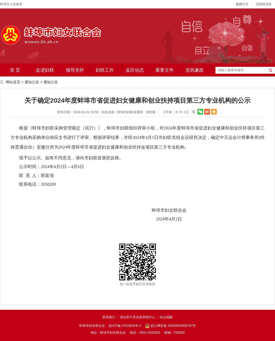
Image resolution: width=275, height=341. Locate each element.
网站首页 (13, 82)
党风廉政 (194, 70)
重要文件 (164, 70)
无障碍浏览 (264, 4)
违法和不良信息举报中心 (137, 317)
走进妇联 (45, 70)
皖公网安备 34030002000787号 (170, 326)
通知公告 (32, 82)
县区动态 (135, 70)
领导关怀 (75, 70)
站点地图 (166, 317)
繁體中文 (242, 4)
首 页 (15, 70)
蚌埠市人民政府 (11, 4)
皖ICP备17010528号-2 (125, 325)
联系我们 (108, 317)
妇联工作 (105, 70)
